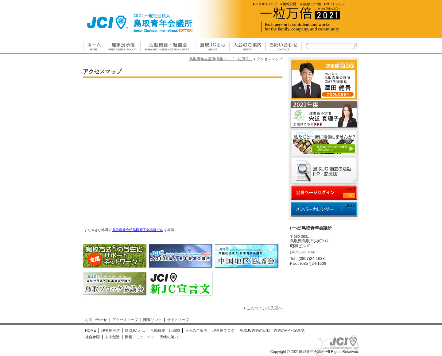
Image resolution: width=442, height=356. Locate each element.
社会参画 (92, 337)
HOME (90, 330)
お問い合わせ (96, 320)
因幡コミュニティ (139, 337)
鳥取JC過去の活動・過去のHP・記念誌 (272, 330)
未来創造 (112, 337)
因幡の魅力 (169, 337)
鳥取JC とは (135, 330)
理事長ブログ (223, 330)
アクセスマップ (125, 320)
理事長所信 (110, 330)
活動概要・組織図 (165, 330)
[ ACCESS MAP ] (303, 252)
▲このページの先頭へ (262, 308)
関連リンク (152, 320)
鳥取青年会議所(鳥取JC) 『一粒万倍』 (220, 59)
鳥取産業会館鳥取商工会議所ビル (137, 230)
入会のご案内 (196, 330)
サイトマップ (178, 320)
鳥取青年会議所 (312, 352)
